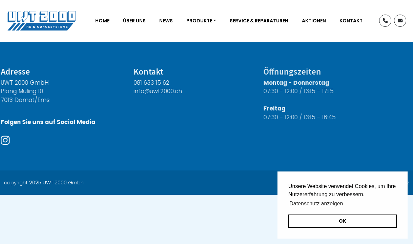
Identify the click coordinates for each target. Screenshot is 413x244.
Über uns (134, 20)
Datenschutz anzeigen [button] (316, 203)
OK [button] (342, 221)
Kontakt (351, 20)
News (166, 20)
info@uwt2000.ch (150, 91)
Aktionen (314, 20)
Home (102, 20)
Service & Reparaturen (259, 20)
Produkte (199, 20)
